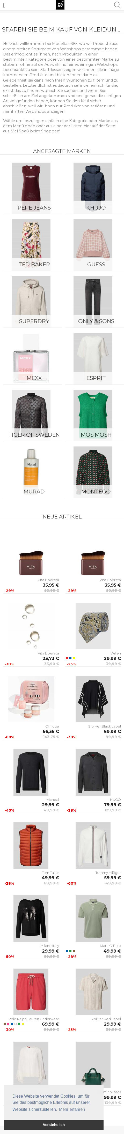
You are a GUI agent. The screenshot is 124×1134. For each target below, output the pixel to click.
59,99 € (112, 877)
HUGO (115, 799)
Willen (116, 653)
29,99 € (112, 658)
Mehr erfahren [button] (72, 1109)
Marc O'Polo (110, 946)
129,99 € (112, 810)
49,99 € (51, 810)
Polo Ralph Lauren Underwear (34, 1019)
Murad (34, 491)
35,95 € (51, 585)
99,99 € (113, 737)
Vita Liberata (48, 580)
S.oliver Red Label (106, 1019)
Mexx (34, 378)
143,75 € (51, 737)
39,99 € (113, 664)
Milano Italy (49, 946)
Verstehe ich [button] (54, 1125)
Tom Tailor (50, 873)
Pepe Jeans (34, 207)
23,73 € (50, 658)
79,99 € (112, 804)
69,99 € (112, 731)
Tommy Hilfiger (108, 873)
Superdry (34, 321)
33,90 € (51, 664)
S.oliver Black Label (104, 726)
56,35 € (51, 731)
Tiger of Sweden (34, 435)
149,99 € (112, 883)
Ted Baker (34, 264)
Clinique (52, 726)
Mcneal (53, 799)
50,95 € (51, 590)
